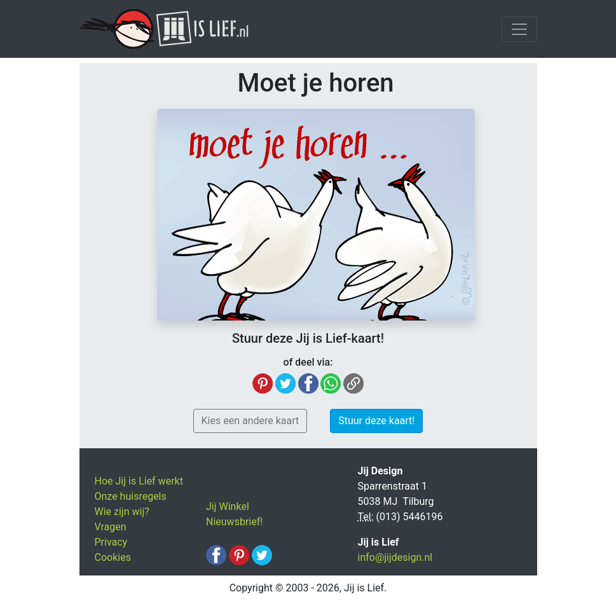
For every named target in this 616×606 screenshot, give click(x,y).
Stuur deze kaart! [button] (376, 421)
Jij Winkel (227, 506)
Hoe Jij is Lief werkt (139, 481)
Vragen (111, 527)
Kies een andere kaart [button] (250, 421)
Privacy (111, 542)
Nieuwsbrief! (234, 522)
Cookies (113, 557)
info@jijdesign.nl (395, 557)
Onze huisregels (131, 496)
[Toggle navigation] (519, 29)
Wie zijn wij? (122, 512)
